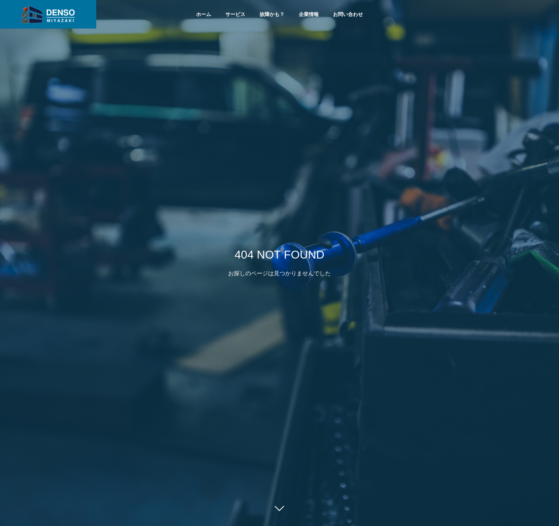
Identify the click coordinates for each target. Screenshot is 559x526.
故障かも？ (272, 14)
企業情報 (309, 14)
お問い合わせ (348, 14)
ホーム (203, 14)
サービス (235, 14)
